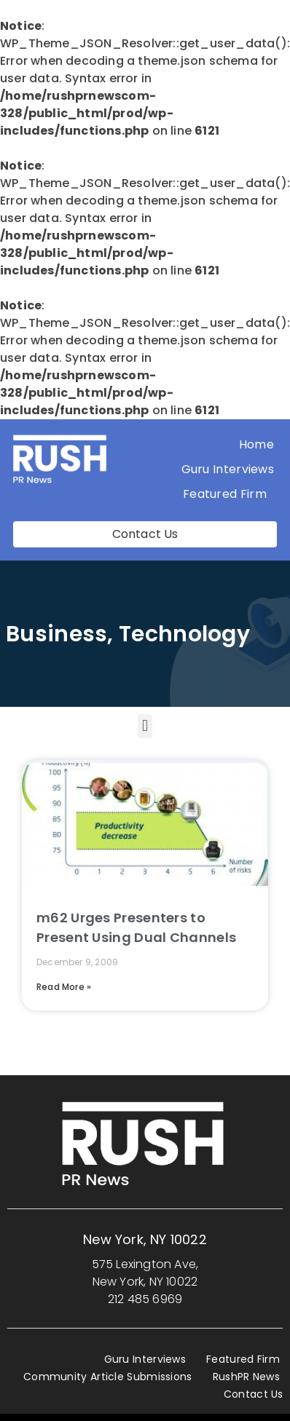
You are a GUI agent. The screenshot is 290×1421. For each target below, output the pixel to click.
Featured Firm (228, 494)
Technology (184, 634)
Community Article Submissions (107, 1376)
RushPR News (246, 1376)
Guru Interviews (228, 469)
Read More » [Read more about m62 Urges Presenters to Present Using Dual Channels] (63, 987)
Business (56, 634)
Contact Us (253, 1394)
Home (256, 444)
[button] (145, 726)
